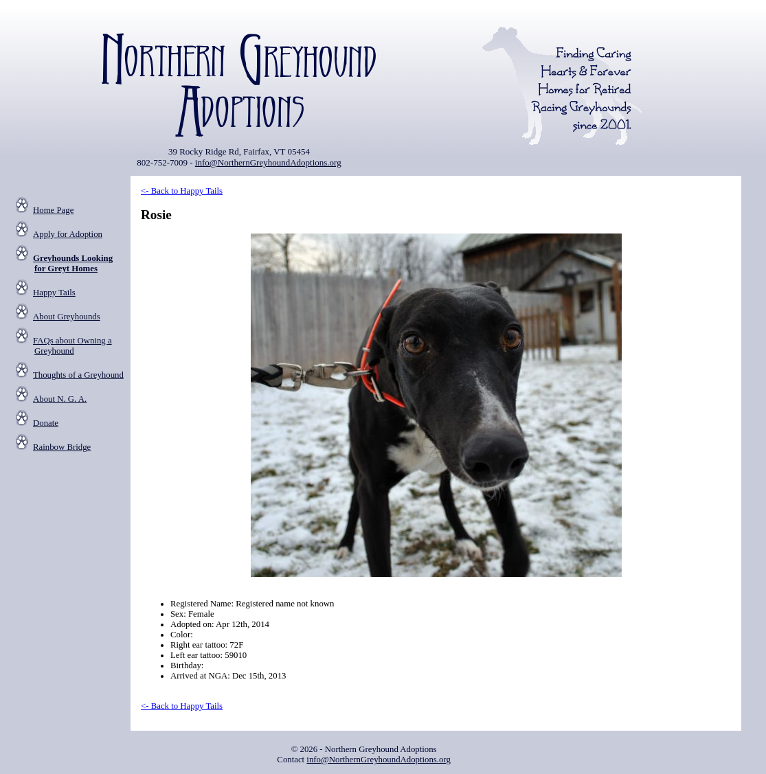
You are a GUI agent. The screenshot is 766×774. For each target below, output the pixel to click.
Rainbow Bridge (62, 447)
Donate (45, 423)
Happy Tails (54, 292)
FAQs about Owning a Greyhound (72, 346)
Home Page (53, 210)
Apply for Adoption (67, 234)
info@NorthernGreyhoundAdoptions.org (268, 162)
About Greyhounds (66, 316)
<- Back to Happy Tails (182, 191)
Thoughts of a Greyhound (78, 375)
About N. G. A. (60, 399)
